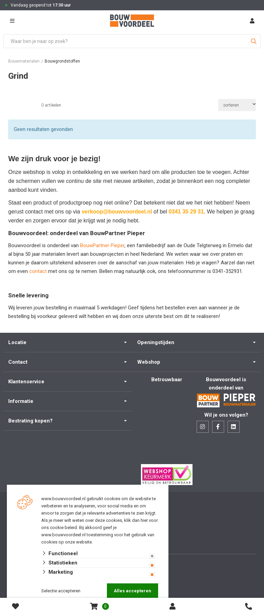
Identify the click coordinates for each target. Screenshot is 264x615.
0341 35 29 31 (186, 212)
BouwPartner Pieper (102, 245)
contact (38, 271)
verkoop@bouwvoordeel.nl (116, 212)
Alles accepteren (132, 590)
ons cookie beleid (59, 527)
